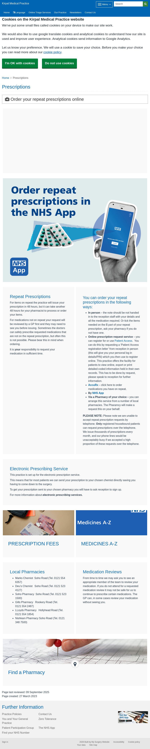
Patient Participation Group (18, 727)
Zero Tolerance (47, 719)
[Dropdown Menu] (104, 4)
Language (19, 12)
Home (5, 77)
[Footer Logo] (133, 717)
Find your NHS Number (16, 732)
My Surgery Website (100, 742)
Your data (81, 745)
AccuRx (93, 385)
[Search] (128, 4)
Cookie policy (134, 742)
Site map (93, 745)
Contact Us (90, 12)
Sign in (5, 742)
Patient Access (123, 340)
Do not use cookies (59, 63)
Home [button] (7, 12)
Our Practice (60, 12)
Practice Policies (12, 714)
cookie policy (52, 52)
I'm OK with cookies (20, 63)
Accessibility (118, 742)
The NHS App (46, 727)
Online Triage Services (40, 12)
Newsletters (75, 12)
